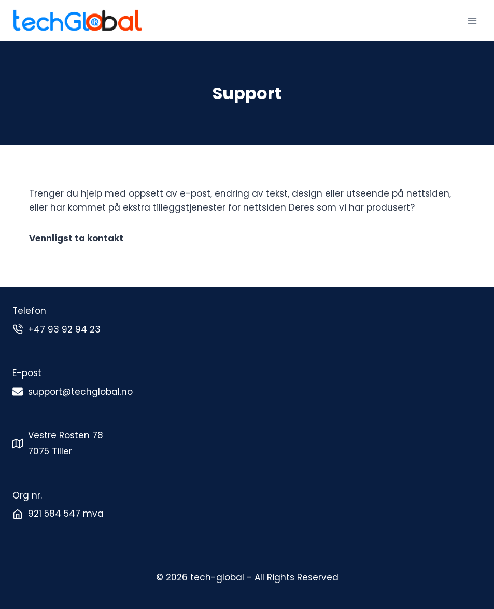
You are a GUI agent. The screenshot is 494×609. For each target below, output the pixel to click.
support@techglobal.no (80, 391)
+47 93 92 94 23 (64, 329)
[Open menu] (472, 20)
